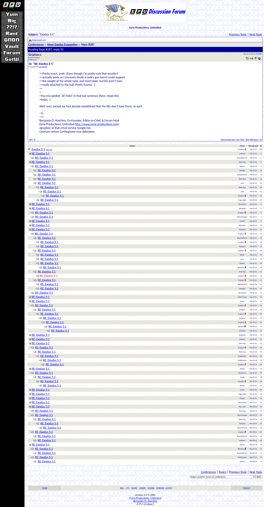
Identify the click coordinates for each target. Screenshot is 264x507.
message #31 (43, 67)
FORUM (160, 488)
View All (49, 150)
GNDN (142, 488)
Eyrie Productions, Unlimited (145, 498)
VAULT (246, 488)
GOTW (168, 488)
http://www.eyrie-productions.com (96, 124)
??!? (127, 488)
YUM (44, 488)
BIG (122, 488)
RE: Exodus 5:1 (41, 153)
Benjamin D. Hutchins (145, 501)
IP (35, 139)
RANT (134, 488)
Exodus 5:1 (38, 149)
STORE (150, 488)
